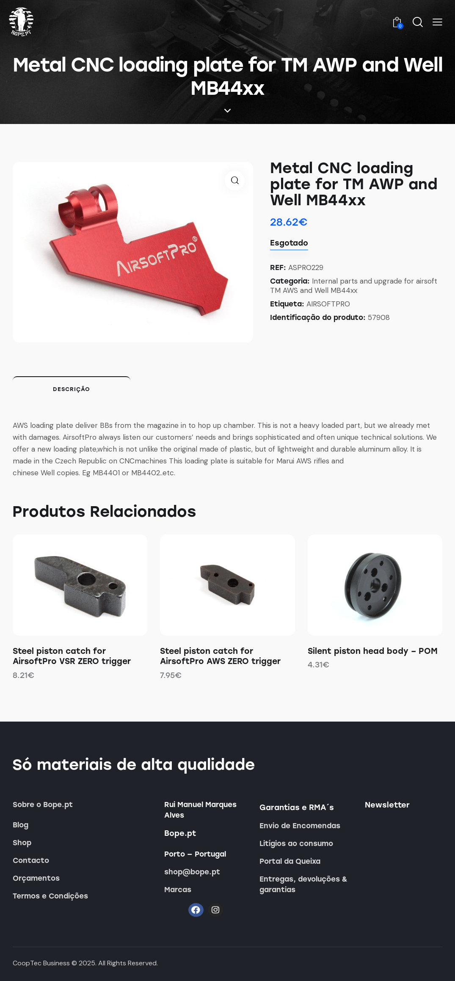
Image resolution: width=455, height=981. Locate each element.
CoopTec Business (41, 963)
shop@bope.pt (192, 872)
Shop (22, 842)
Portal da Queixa (289, 861)
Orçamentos (36, 878)
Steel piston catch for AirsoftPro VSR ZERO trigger (72, 656)
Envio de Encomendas (299, 825)
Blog (20, 825)
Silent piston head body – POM (373, 651)
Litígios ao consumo (296, 843)
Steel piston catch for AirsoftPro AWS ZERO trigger (220, 656)
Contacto (31, 860)
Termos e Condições (50, 896)
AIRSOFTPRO (328, 304)
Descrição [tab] (71, 389)
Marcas (177, 889)
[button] (437, 22)
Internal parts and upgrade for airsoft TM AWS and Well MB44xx (353, 285)
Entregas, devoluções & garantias (303, 884)
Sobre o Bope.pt (43, 804)
